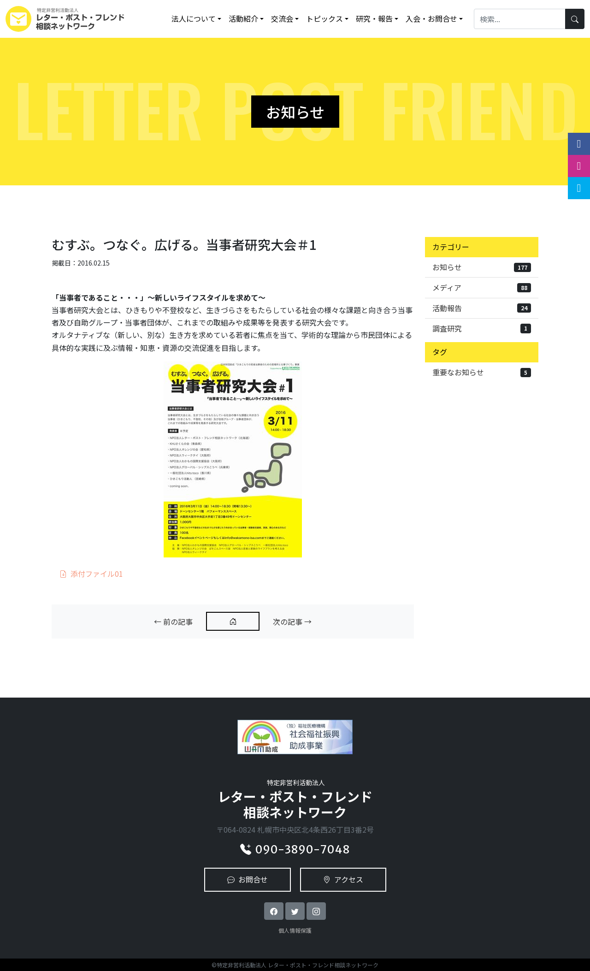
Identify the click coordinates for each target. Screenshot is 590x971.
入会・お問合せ (431, 18)
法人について (193, 18)
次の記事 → (292, 621)
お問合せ (247, 879)
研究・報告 (374, 18)
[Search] (520, 19)
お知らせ (481, 266)
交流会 (282, 18)
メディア (481, 287)
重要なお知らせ (481, 372)
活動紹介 (243, 18)
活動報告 (481, 308)
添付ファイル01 (91, 573)
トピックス (324, 18)
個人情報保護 (295, 930)
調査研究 (481, 328)
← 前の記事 (173, 621)
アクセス (343, 879)
